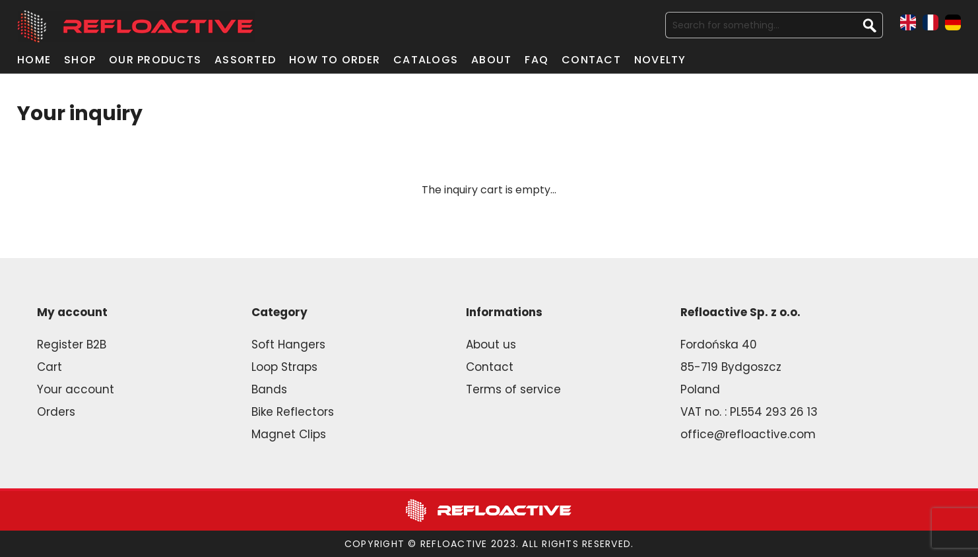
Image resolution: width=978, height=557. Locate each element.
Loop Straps (284, 367)
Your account (75, 389)
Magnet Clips (288, 434)
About (491, 60)
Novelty (660, 60)
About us (491, 344)
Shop (80, 60)
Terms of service (513, 389)
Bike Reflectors (292, 412)
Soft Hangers (288, 344)
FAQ (536, 60)
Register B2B (71, 344)
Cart (49, 367)
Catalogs (425, 60)
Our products (155, 60)
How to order (334, 60)
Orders (56, 412)
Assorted (245, 60)
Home (34, 60)
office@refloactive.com (748, 434)
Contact (591, 60)
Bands (269, 389)
